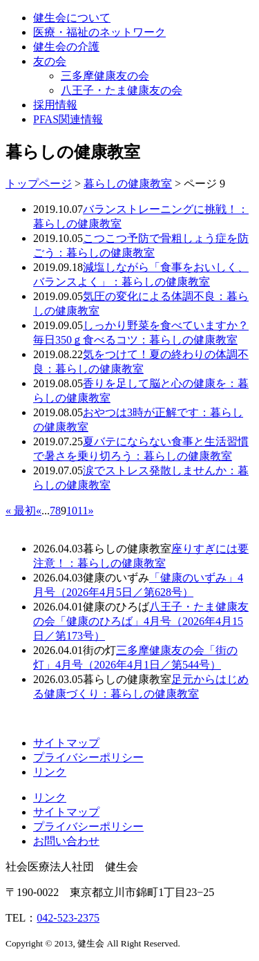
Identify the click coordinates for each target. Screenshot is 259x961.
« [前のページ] (38, 510)
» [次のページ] (90, 510)
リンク (49, 772)
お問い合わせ (66, 841)
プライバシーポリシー (88, 757)
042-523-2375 (68, 918)
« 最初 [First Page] (21, 510)
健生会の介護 (66, 47)
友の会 (49, 61)
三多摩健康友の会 (105, 76)
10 (71, 510)
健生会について (72, 18)
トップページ (39, 183)
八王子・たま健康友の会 (121, 90)
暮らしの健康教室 (128, 183)
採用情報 (55, 105)
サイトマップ (66, 743)
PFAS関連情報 (68, 119)
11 (82, 510)
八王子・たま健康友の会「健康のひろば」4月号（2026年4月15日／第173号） (141, 621)
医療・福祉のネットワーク (99, 32)
